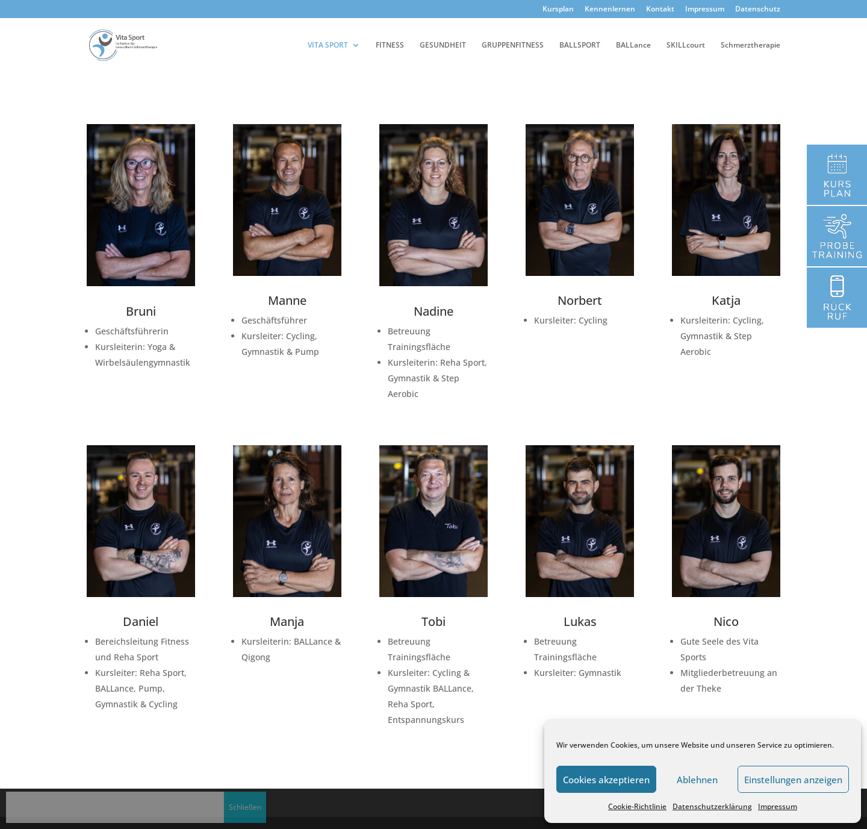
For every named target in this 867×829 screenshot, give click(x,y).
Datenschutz (757, 9)
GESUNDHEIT (443, 45)
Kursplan (558, 9)
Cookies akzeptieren (606, 780)
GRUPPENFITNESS (513, 45)
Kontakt (660, 9)
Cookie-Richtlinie (637, 806)
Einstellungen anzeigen (793, 780)
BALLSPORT (579, 45)
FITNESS (390, 45)
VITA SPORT (328, 45)
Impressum (777, 806)
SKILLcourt (686, 45)
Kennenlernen (610, 9)
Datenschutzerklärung (712, 806)
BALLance (633, 45)
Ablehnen (697, 780)
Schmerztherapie (750, 45)
